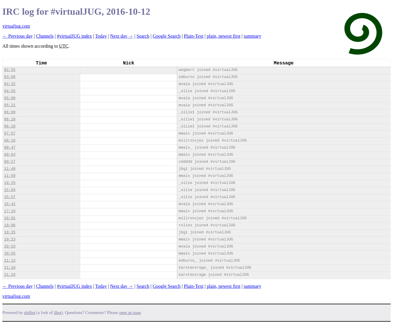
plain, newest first (223, 36)
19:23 (9, 239)
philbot (29, 312)
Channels (45, 36)
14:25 (9, 183)
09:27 (9, 161)
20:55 (9, 253)
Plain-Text (193, 36)
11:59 (9, 176)
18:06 (9, 225)
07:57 (9, 133)
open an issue (130, 312)
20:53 (9, 246)
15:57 (9, 197)
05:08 (9, 98)
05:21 (9, 105)
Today (101, 36)
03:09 (9, 77)
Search (143, 36)
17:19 (9, 211)
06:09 (9, 112)
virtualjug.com (16, 26)
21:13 (9, 260)
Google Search (167, 36)
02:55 (9, 70)
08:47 (9, 147)
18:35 (9, 232)
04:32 (9, 84)
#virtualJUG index (74, 36)
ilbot (57, 312)
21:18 (9, 267)
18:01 (9, 218)
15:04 (9, 190)
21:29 (9, 275)
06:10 (9, 119)
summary (253, 36)
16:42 (9, 204)
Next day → (121, 36)
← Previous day (17, 36)
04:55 (9, 91)
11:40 (9, 169)
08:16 (9, 140)
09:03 (9, 154)
